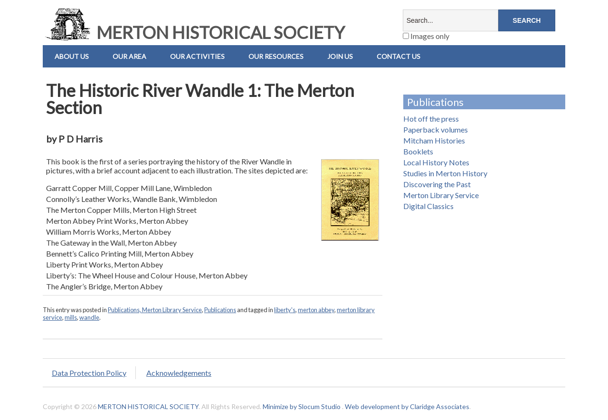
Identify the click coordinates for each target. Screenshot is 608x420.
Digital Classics (428, 205)
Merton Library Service (441, 195)
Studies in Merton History (445, 173)
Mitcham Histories (434, 140)
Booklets (418, 151)
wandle (89, 317)
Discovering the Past (437, 184)
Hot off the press (431, 118)
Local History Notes (436, 162)
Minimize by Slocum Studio (302, 406)
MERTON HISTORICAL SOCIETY (194, 32)
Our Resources (276, 56)
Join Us (340, 56)
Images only (426, 35)
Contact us (398, 56)
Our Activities (197, 56)
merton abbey (316, 310)
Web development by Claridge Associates (407, 406)
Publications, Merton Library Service (155, 310)
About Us (72, 56)
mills (71, 317)
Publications (220, 310)
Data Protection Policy (89, 372)
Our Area (129, 56)
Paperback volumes (435, 129)
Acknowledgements (178, 372)
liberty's (284, 310)
